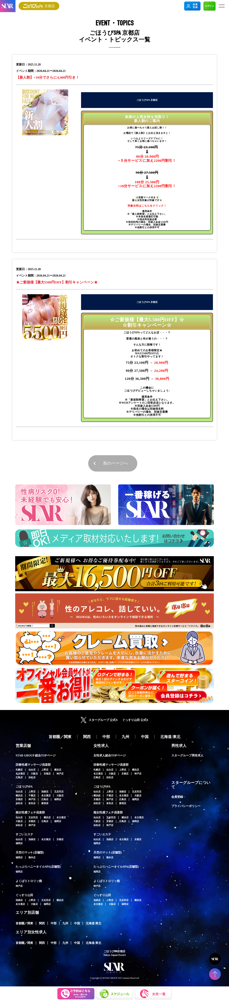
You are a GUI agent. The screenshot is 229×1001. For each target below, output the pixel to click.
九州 (65, 923)
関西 (42, 923)
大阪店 (34, 773)
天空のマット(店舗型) (30, 852)
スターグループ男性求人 (187, 755)
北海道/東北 (93, 923)
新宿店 (44, 803)
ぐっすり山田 (24, 895)
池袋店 (44, 791)
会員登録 (177, 796)
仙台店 (31, 769)
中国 (77, 923)
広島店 (19, 777)
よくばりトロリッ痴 (29, 881)
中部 (54, 923)
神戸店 (60, 773)
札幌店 (19, 769)
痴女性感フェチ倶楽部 (30, 812)
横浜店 (57, 769)
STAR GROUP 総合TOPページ (36, 755)
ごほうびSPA (24, 786)
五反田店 (59, 791)
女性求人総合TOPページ (109, 755)
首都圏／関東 (24, 923)
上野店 (44, 769)
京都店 (47, 773)
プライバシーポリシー (186, 806)
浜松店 (31, 777)
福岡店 (57, 799)
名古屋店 (20, 773)
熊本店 (31, 857)
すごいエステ (24, 834)
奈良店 (31, 803)
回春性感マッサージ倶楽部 (33, 764)
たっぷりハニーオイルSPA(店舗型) (38, 866)
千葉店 (31, 795)
